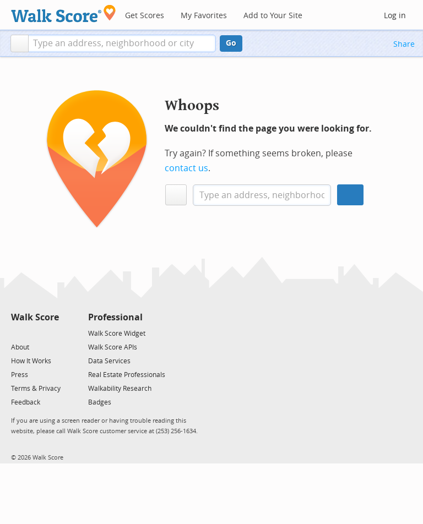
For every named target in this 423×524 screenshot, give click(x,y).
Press (19, 375)
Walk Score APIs (112, 347)
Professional (115, 317)
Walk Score (35, 317)
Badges (99, 402)
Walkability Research (119, 388)
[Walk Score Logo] (63, 13)
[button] (19, 43)
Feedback (25, 402)
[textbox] (122, 43)
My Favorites (204, 15)
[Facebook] (34, 332)
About (20, 347)
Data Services (109, 361)
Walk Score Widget (116, 333)
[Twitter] (17, 332)
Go (231, 43)
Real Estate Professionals (126, 375)
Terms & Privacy (36, 388)
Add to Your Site (272, 15)
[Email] (51, 332)
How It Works (31, 361)
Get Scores (144, 15)
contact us (186, 168)
